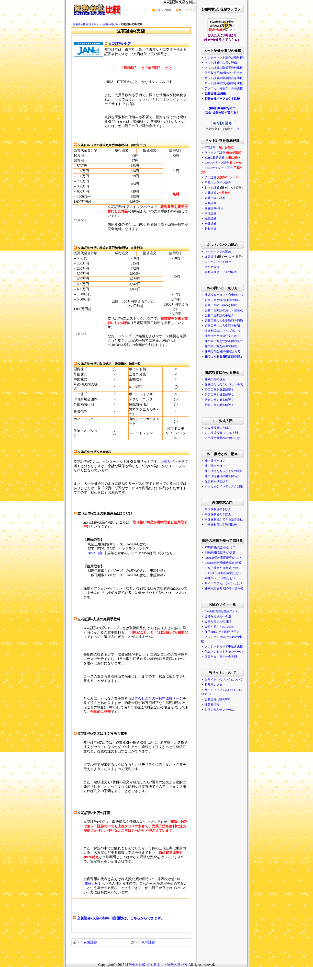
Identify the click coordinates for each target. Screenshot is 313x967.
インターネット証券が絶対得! (224, 57)
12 (209, 694)
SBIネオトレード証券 (219, 168)
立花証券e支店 (119, 44)
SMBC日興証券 (214, 157)
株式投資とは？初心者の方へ (224, 295)
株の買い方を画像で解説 (221, 346)
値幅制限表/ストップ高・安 (223, 331)
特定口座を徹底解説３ (219, 400)
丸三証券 (210, 218)
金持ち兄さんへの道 (218, 616)
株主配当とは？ (215, 466)
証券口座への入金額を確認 (222, 325)
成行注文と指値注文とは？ (222, 336)
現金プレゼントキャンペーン (224, 651)
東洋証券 (148, 942)
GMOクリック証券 (217, 162)
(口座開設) (223, 356)
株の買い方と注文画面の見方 (224, 341)
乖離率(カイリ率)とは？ (220, 578)
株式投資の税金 (215, 379)
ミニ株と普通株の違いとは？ (224, 438)
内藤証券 (210, 193)
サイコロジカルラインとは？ (224, 583)
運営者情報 (212, 704)
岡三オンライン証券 (218, 182)
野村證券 (210, 228)
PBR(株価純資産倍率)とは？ (223, 557)
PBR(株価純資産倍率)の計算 (223, 562)
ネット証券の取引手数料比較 (224, 67)
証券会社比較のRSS (217, 699)
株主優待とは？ (215, 460)
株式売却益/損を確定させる (223, 351)
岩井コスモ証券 (215, 198)
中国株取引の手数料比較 (221, 524)
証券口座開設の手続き (219, 315)
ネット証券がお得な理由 (221, 62)
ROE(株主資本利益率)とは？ (223, 573)
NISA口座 (95, 553)
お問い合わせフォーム (219, 709)
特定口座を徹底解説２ (219, 394)
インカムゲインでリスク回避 (224, 486)
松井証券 (210, 223)
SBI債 (235, 129)
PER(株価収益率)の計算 (220, 552)
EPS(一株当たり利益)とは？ (223, 568)
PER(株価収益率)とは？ (220, 547)
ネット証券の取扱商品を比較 (224, 78)
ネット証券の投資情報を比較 (224, 83)
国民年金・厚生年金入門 (221, 656)
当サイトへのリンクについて (224, 679)
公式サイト (169, 461)
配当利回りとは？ (216, 481)
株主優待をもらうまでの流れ (224, 471)
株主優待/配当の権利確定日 (223, 476)
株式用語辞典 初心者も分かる (224, 588)
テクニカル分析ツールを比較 (224, 88)
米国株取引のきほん (218, 509)
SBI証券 (210, 147)
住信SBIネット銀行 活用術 (222, 631)
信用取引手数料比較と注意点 (224, 73)
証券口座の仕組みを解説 (221, 305)
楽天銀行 (210, 256)
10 (202, 694)
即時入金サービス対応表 (221, 272)
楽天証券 (210, 177)
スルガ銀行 (212, 267)
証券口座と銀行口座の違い (222, 300)
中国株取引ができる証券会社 (224, 519)
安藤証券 (90, 942)
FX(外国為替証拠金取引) (221, 611)
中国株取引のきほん (218, 514)
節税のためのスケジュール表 (224, 384)
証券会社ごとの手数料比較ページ (157, 698)
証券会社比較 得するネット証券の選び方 (95, 24)
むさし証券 (212, 187)
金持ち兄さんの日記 (218, 621)
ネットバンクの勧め (218, 251)
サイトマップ (213, 689)
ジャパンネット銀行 (218, 262)
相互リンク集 (213, 684)
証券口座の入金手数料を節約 (224, 320)
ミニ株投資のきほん (218, 427)
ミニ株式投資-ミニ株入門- (222, 433)
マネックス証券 (215, 152)
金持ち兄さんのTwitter (219, 626)
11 (206, 694)
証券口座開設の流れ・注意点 (224, 310)
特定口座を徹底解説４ (219, 405)
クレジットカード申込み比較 (224, 646)
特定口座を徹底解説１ (219, 389)
